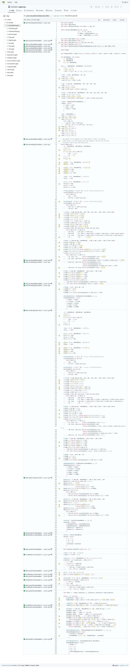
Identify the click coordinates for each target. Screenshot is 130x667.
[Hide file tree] (4, 16)
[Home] (3, 2)
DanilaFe (14, 7)
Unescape (122, 20)
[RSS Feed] (91, 7)
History (114, 20)
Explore (9, 2)
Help (16, 2)
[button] (51, 41)
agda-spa (22, 7)
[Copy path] (76, 15)
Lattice (62, 16)
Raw (99, 20)
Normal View (106, 20)
